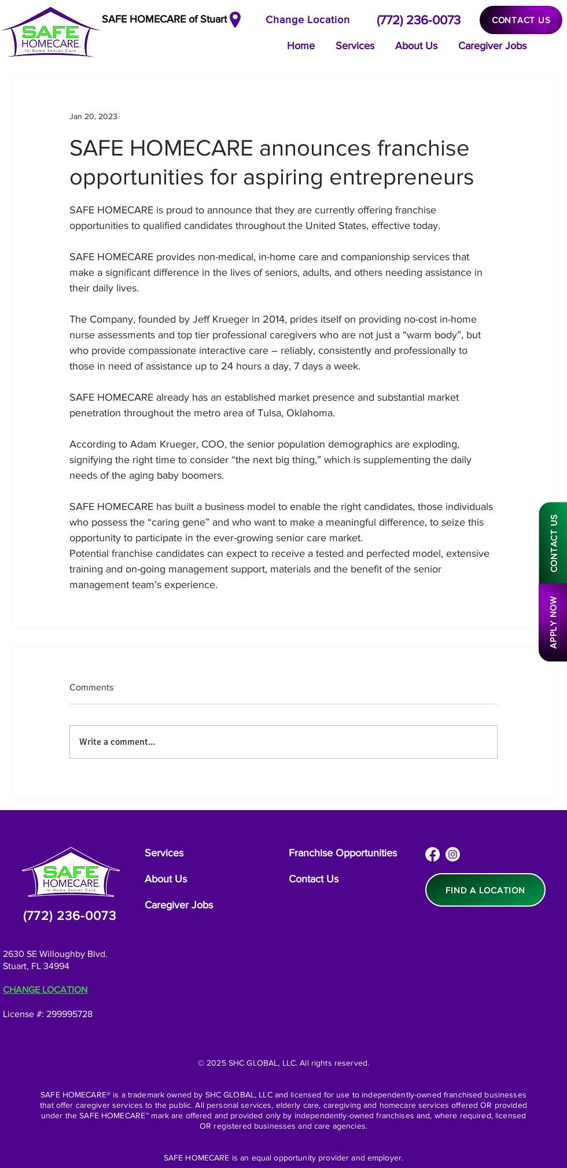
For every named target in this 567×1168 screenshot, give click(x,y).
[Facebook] (432, 854)
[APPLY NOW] (553, 622)
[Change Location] (310, 19)
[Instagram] (453, 854)
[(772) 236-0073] (419, 19)
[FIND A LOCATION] (485, 890)
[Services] (166, 853)
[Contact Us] (314, 879)
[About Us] (168, 879)
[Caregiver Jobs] (179, 905)
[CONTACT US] (521, 20)
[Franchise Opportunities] (344, 853)
